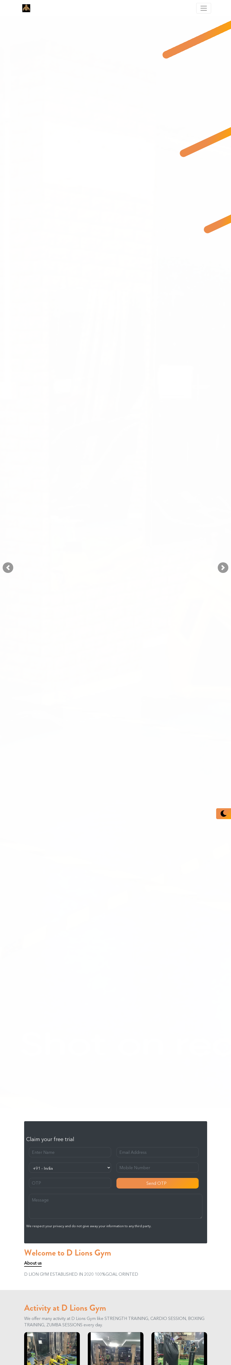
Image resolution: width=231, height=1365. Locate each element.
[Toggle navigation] (203, 8)
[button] (8, 567)
